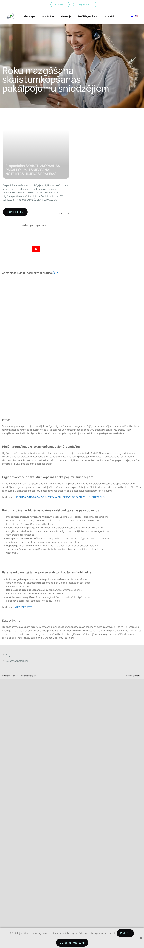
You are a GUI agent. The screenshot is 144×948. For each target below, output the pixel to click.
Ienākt (61, 4)
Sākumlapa (29, 16)
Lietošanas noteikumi (17, 660)
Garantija (66, 16)
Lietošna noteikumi (72, 942)
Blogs (8, 655)
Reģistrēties (85, 4)
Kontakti (109, 16)
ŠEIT (55, 273)
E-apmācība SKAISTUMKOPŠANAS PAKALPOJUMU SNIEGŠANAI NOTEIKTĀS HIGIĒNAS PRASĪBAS (33, 169)
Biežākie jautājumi (87, 16)
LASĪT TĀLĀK (15, 212)
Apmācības (48, 16)
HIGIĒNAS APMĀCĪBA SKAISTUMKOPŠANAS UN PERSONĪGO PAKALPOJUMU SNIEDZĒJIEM (60, 497)
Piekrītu (125, 933)
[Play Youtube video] (36, 249)
